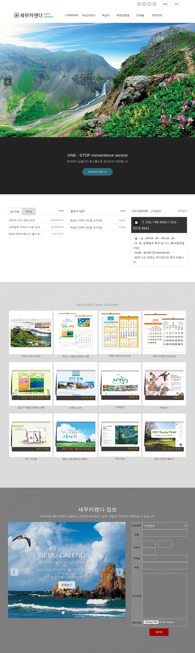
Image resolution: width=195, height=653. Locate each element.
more (61, 210)
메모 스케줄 (31, 459)
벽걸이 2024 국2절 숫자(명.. (86, 220)
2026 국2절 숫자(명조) (164, 356)
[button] (7, 80)
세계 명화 (120, 458)
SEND (159, 632)
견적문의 (182, 211)
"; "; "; (164, 525)
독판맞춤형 (123, 15)
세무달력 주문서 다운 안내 (24, 227)
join (176, 4)
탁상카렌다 (89, 15)
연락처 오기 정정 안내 (22, 220)
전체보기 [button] (66, 584)
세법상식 (164, 407)
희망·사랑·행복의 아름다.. (75, 459)
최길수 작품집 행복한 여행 (75, 356)
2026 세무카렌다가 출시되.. (25, 234)
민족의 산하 (76, 408)
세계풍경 (120, 407)
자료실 (28, 211)
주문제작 (157, 15)
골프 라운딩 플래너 (164, 459)
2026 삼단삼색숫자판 (120, 356)
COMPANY (72, 15)
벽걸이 (106, 15)
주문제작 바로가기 (97, 171)
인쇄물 (140, 15)
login (165, 4)
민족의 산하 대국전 (31, 356)
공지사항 (14, 211)
